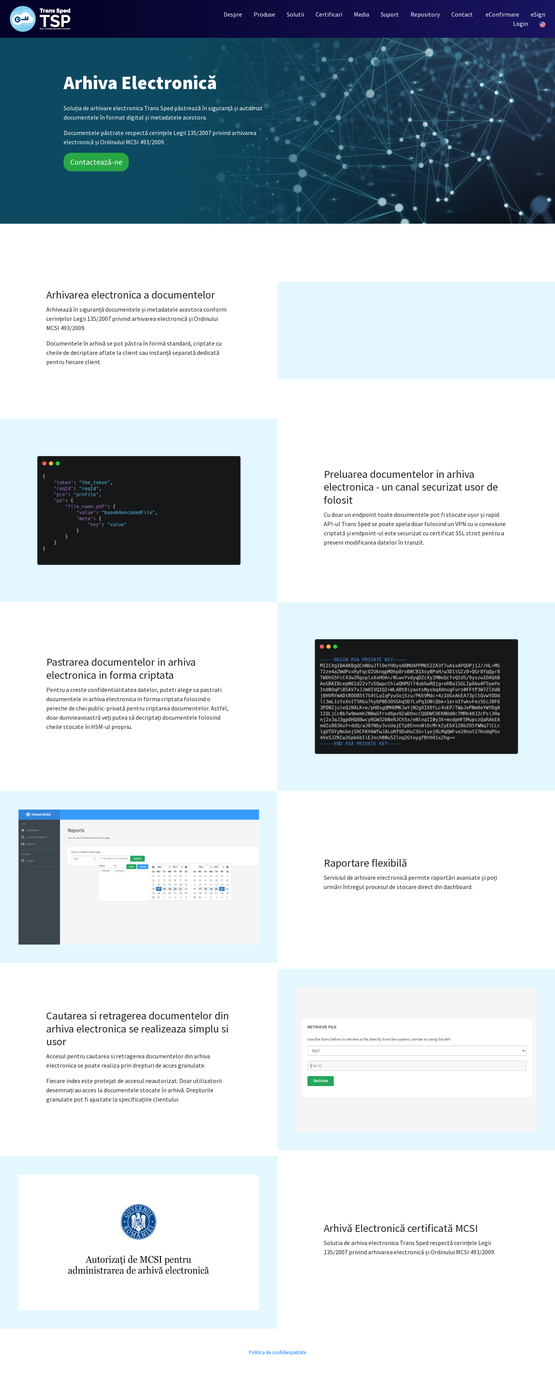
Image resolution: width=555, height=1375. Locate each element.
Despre (233, 14)
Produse (264, 14)
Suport (390, 14)
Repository (425, 14)
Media (361, 14)
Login (520, 23)
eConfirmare (502, 14)
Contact (462, 14)
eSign (538, 14)
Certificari (329, 14)
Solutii (295, 14)
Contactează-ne (96, 162)
